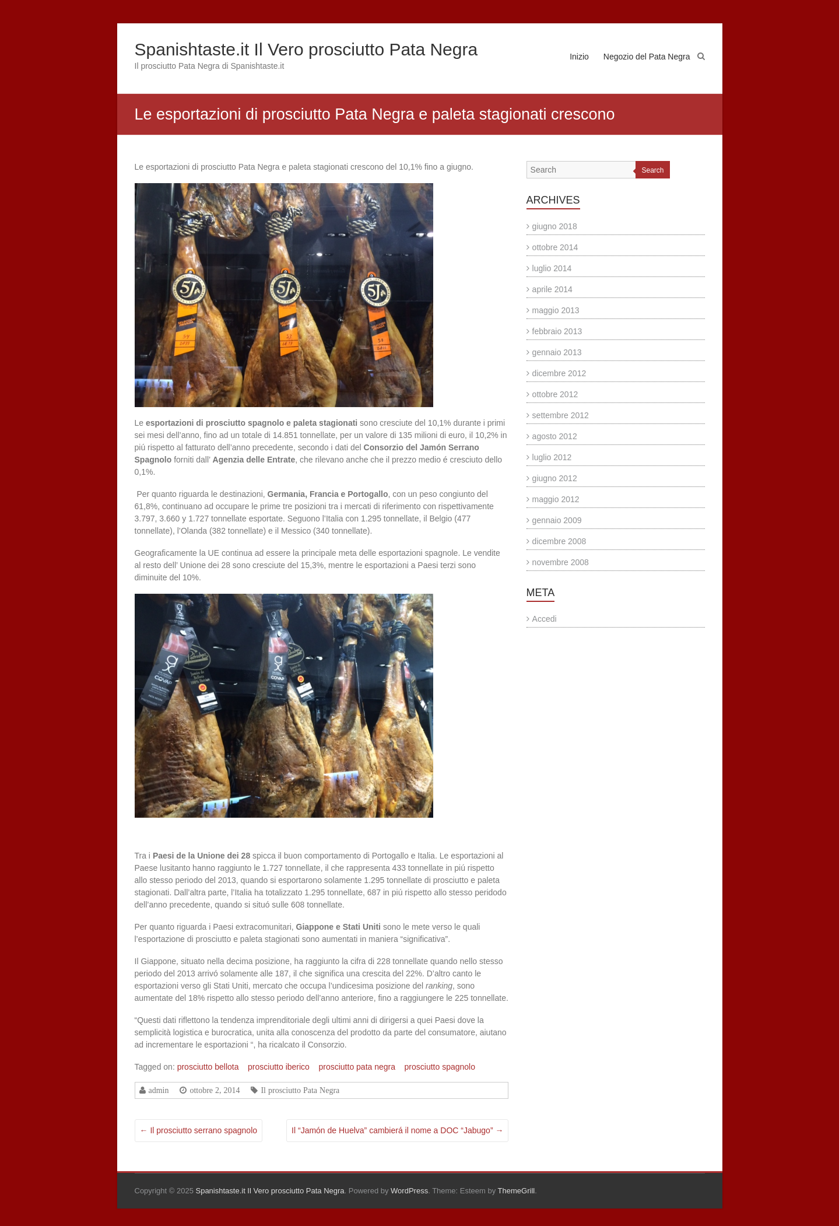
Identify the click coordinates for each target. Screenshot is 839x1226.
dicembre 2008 (559, 541)
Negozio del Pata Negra (646, 56)
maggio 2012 (556, 499)
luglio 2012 (552, 457)
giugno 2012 (554, 478)
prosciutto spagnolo (440, 1066)
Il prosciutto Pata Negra (300, 1090)
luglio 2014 (552, 268)
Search (652, 170)
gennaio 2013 (557, 352)
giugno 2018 (554, 226)
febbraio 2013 (557, 331)
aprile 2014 (552, 289)
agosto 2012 (554, 436)
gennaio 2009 (557, 520)
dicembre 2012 (559, 373)
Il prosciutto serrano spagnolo (199, 1130)
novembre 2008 (560, 562)
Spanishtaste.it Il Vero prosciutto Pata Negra (306, 49)
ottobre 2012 (555, 394)
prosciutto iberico (279, 1066)
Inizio (579, 56)
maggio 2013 (556, 310)
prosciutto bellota (208, 1066)
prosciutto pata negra (356, 1066)
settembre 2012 (560, 415)
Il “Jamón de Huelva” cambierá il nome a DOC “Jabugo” (397, 1130)
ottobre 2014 (555, 247)
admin (159, 1090)
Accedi (544, 618)
